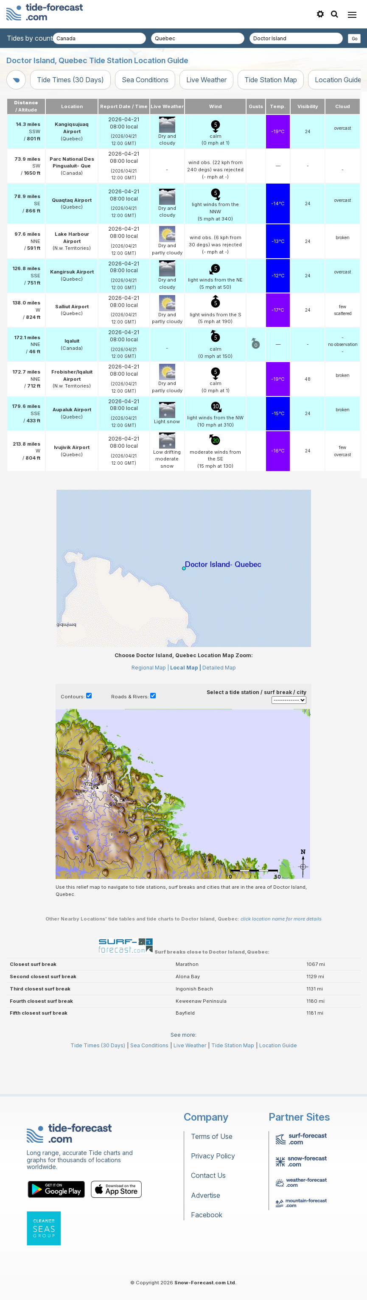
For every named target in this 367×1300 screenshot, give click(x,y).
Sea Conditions (145, 79)
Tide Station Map (270, 79)
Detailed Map (219, 667)
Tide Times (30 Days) (70, 79)
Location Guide (278, 1045)
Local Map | (185, 667)
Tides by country (33, 38)
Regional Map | (150, 667)
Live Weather (206, 79)
